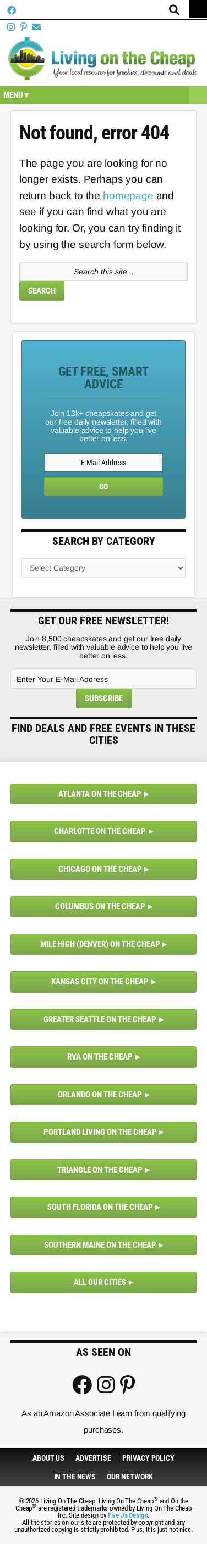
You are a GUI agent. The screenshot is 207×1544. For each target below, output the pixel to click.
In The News (75, 1476)
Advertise (93, 1457)
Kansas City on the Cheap (100, 982)
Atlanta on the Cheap (99, 794)
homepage (128, 195)
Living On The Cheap (103, 58)
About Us (48, 1457)
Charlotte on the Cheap (100, 831)
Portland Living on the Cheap (100, 1132)
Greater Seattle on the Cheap (99, 1019)
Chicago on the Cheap (100, 869)
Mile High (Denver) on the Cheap (100, 944)
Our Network (130, 1476)
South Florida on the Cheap (100, 1207)
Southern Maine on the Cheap (100, 1245)
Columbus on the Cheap (100, 906)
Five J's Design (128, 1515)
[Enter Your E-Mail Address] (103, 679)
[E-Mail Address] (103, 462)
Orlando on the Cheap (100, 1095)
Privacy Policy (148, 1457)
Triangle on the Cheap (100, 1170)
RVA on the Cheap (100, 1057)
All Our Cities (100, 1282)
